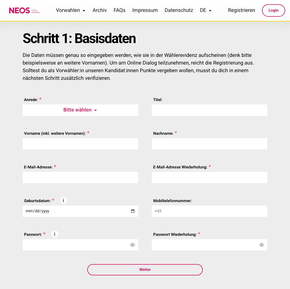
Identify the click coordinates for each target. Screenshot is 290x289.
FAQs (119, 10)
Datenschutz (179, 10)
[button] (63, 200)
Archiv (100, 10)
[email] (80, 177)
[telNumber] (210, 211)
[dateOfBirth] (80, 211)
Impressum (145, 10)
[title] (210, 110)
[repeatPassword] (201, 245)
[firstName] (80, 143)
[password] (71, 245)
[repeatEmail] (210, 177)
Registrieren (241, 10)
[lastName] (210, 143)
